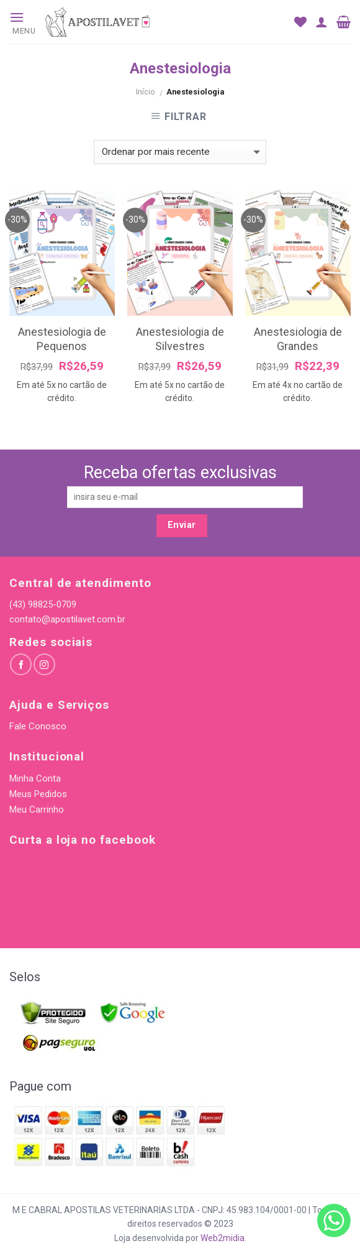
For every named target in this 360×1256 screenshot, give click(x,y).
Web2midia (222, 1238)
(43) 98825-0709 (42, 604)
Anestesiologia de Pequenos (62, 339)
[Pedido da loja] (180, 152)
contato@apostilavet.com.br (67, 619)
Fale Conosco (37, 726)
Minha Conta (35, 778)
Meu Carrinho (36, 809)
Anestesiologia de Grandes (298, 339)
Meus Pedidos (38, 794)
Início (145, 91)
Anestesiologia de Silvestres (180, 339)
